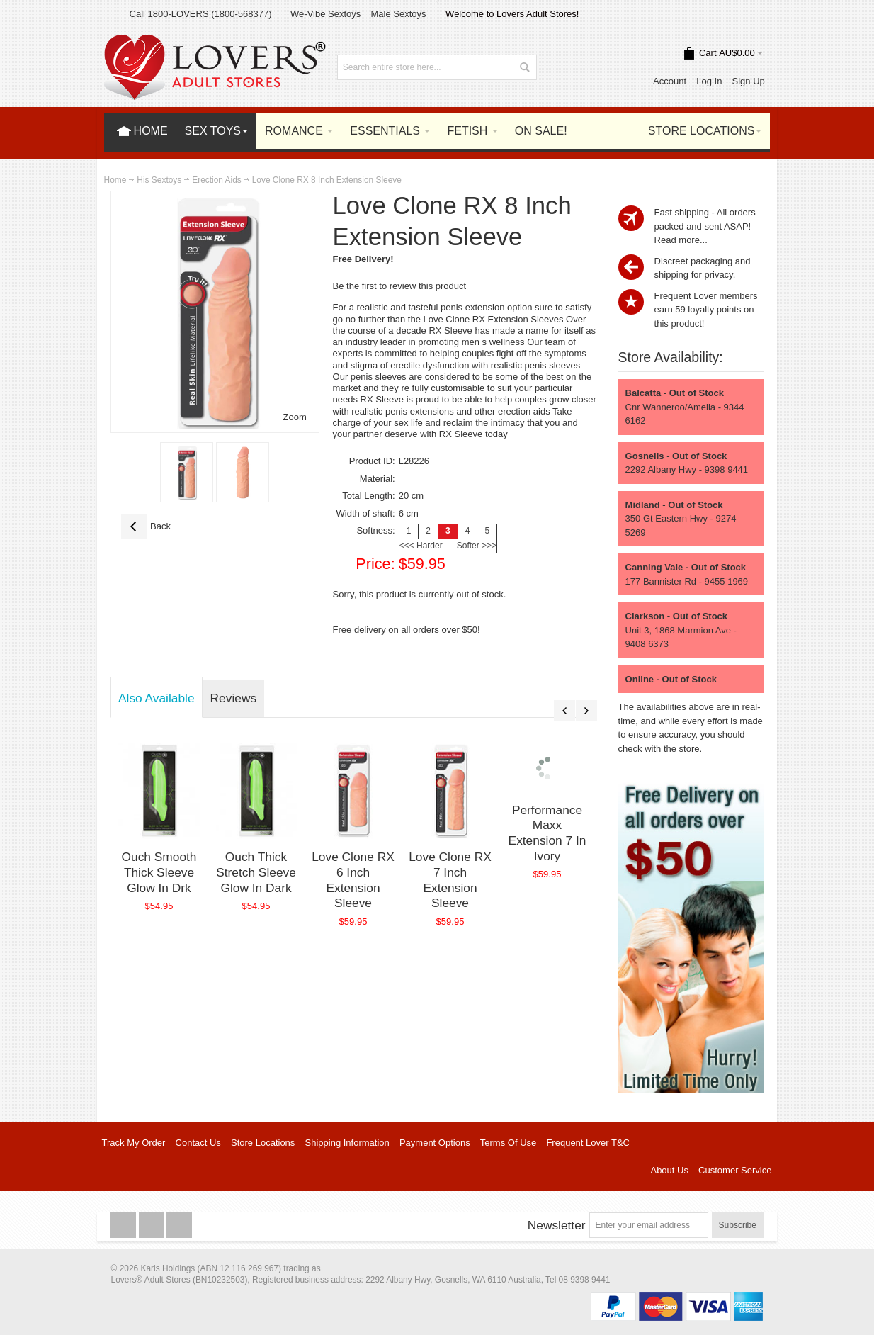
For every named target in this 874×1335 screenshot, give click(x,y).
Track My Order (134, 1142)
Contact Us (198, 1142)
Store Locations (263, 1142)
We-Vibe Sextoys (325, 14)
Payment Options (434, 1142)
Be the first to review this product (400, 286)
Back (146, 526)
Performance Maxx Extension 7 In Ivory (547, 833)
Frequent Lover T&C (588, 1142)
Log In (709, 81)
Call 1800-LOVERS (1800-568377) (201, 14)
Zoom (295, 417)
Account (669, 81)
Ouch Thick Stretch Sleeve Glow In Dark (256, 872)
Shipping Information (347, 1142)
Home (115, 180)
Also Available (156, 698)
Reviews (233, 698)
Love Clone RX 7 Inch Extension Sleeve (450, 880)
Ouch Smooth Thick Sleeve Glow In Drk (159, 872)
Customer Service (734, 1170)
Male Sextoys (398, 14)
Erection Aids (217, 180)
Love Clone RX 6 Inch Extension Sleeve (353, 880)
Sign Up (748, 81)
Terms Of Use (508, 1142)
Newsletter (557, 1225)
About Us (669, 1170)
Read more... (681, 240)
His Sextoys (159, 180)
